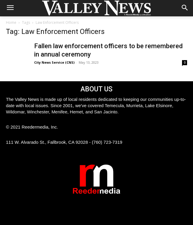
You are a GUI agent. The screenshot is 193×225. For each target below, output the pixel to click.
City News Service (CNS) (54, 62)
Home (11, 22)
